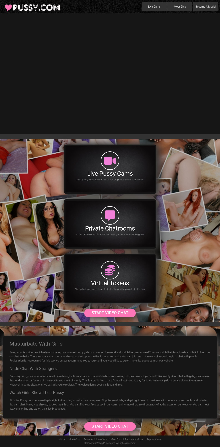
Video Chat (74, 439)
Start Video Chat (110, 312)
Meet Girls (180, 6)
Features (88, 439)
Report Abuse (154, 439)
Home (62, 439)
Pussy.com (109, 443)
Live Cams (154, 6)
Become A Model (205, 6)
